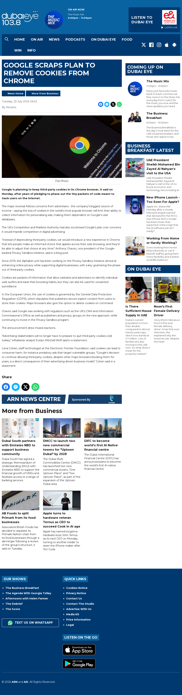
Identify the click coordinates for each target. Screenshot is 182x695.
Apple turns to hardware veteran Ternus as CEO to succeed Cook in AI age (62, 509)
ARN (15, 682)
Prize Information (78, 619)
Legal (70, 625)
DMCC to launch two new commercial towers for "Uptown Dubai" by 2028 (62, 437)
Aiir (26, 682)
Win (18, 50)
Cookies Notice (77, 588)
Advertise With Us (78, 609)
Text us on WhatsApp (30, 623)
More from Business (45, 93)
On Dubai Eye (103, 40)
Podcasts (75, 40)
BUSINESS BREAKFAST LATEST (150, 148)
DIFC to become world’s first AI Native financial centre (103, 434)
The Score (12, 609)
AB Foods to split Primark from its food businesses (20, 507)
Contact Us (74, 598)
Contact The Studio (80, 603)
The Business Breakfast (22, 588)
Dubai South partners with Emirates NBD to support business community (20, 437)
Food (127, 40)
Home (19, 40)
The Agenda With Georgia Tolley (28, 593)
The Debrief (14, 603)
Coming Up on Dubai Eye (145, 69)
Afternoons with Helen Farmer (26, 598)
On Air (37, 40)
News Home (15, 93)
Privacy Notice (76, 593)
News (54, 40)
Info (31, 50)
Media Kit (72, 614)
